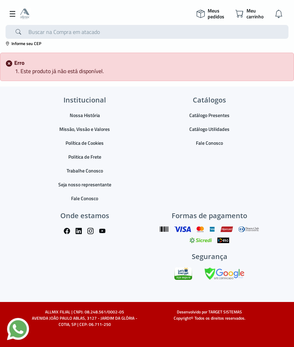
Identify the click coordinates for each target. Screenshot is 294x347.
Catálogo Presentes (209, 115)
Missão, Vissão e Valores (84, 129)
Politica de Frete (84, 156)
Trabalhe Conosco (85, 170)
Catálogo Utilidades (209, 129)
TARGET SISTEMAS (225, 312)
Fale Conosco (84, 198)
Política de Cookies (85, 142)
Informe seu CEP (23, 43)
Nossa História (85, 115)
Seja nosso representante (84, 184)
